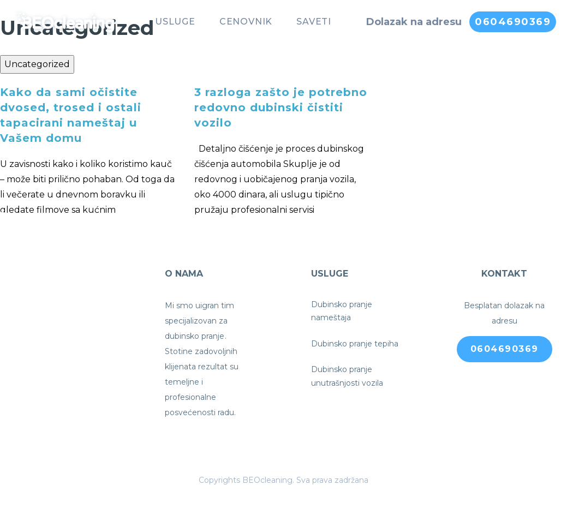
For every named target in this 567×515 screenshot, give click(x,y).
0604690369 (513, 22)
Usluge (175, 21)
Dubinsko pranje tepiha (354, 344)
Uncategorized (37, 64)
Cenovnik (245, 21)
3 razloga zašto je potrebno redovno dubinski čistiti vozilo (280, 107)
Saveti (313, 21)
